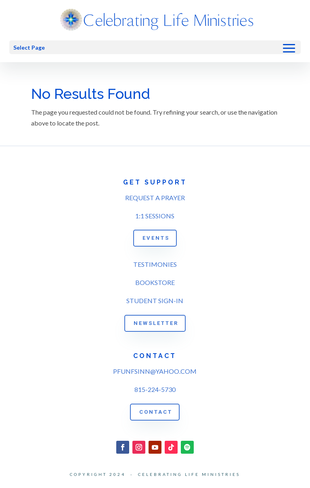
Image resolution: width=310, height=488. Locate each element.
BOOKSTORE (155, 282)
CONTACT (155, 412)
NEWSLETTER (156, 323)
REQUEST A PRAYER (155, 197)
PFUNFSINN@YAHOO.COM (155, 371)
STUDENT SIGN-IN (154, 300)
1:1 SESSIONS (154, 216)
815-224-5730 (155, 389)
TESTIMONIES (155, 264)
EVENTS (156, 238)
